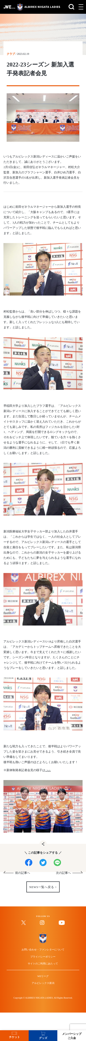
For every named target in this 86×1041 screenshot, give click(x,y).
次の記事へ (63, 878)
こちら (49, 770)
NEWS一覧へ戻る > (43, 892)
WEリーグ (43, 1005)
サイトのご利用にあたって (43, 988)
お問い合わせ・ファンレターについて (43, 969)
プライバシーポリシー (42, 978)
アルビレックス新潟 (43, 1014)
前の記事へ (22, 878)
